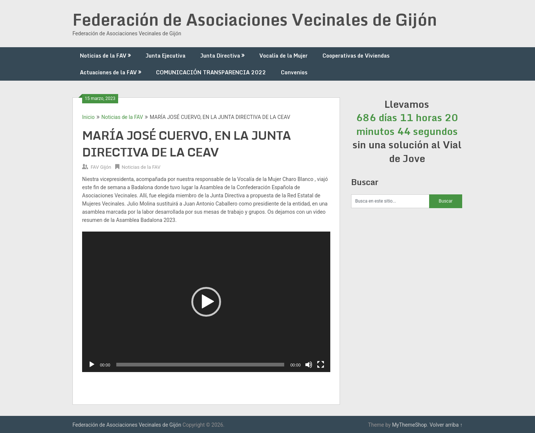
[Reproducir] (91, 364)
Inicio (88, 117)
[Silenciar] (308, 364)
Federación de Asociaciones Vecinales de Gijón (254, 19)
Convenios (294, 72)
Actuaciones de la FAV (108, 72)
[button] (206, 302)
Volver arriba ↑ (446, 425)
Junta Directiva (220, 55)
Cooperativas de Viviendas (355, 55)
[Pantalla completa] (320, 364)
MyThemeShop (409, 425)
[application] (206, 302)
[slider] (200, 364)
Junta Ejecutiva (165, 55)
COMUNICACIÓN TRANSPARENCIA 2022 (211, 72)
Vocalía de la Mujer (283, 55)
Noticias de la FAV (103, 55)
